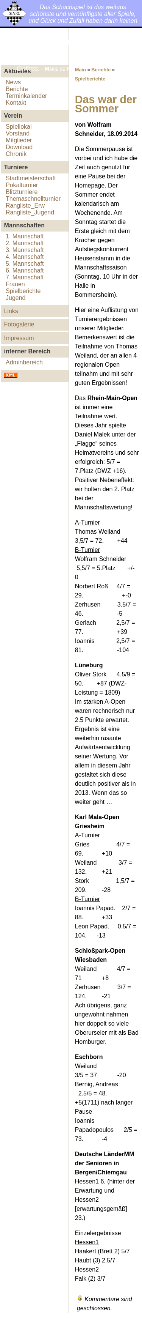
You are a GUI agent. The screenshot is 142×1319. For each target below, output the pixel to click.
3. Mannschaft (25, 250)
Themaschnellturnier (33, 198)
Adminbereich (24, 362)
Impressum (19, 338)
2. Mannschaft (25, 243)
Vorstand (18, 133)
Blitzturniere (21, 192)
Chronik (16, 154)
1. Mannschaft (25, 236)
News (13, 82)
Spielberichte (23, 291)
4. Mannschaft (25, 257)
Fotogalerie (19, 324)
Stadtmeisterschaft (31, 178)
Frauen (15, 284)
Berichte (17, 89)
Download (19, 147)
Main (80, 69)
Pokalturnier (22, 185)
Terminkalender (26, 96)
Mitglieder (19, 140)
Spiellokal (18, 126)
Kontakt (16, 102)
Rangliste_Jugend (30, 212)
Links (11, 311)
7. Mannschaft (25, 277)
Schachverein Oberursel (48, 48)
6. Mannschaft (25, 270)
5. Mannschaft (25, 263)
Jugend (16, 298)
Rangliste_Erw (25, 205)
